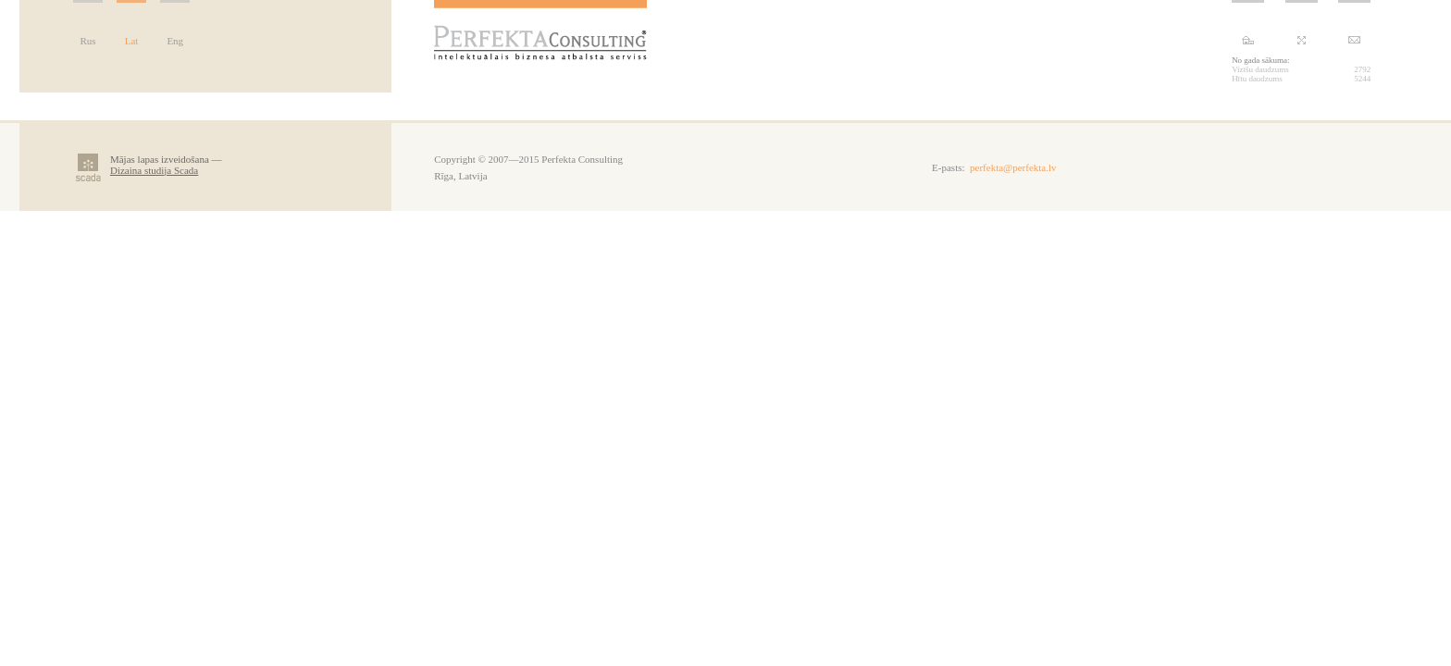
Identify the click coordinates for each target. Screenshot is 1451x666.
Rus (87, 40)
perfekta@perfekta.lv (1013, 167)
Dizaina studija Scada (154, 170)
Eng (175, 40)
